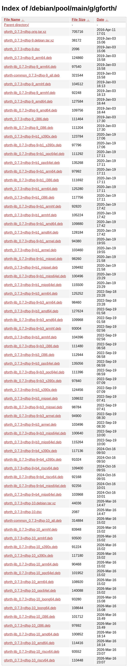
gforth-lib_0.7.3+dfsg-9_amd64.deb (30, 110)
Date (100, 19)
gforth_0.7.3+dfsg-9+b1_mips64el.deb (32, 285)
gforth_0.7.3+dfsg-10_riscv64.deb (29, 660)
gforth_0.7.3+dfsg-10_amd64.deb (29, 643)
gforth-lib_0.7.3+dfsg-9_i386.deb (28, 128)
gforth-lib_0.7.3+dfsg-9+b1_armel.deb (32, 241)
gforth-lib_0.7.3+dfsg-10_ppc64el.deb (32, 573)
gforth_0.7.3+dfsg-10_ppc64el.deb (30, 590)
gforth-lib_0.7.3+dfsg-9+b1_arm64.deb (33, 171)
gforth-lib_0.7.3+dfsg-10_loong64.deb (32, 599)
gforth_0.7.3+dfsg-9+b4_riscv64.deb (31, 468)
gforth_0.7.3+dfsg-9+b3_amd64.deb (31, 311)
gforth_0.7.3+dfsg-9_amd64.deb (28, 101)
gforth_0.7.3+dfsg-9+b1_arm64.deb (31, 189)
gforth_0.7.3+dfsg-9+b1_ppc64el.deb (32, 163)
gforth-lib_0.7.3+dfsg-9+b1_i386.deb (31, 180)
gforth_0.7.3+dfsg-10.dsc (23, 512)
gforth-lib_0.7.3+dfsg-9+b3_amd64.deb (33, 320)
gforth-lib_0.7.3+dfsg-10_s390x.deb (31, 547)
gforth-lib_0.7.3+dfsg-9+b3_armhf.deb (32, 328)
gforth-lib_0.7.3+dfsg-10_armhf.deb (30, 529)
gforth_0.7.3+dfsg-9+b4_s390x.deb (30, 451)
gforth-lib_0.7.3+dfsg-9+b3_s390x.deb (32, 381)
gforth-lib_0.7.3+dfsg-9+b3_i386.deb (31, 346)
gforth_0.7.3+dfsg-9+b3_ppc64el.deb (32, 363)
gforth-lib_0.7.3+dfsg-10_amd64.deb (31, 634)
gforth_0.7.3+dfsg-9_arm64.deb (28, 58)
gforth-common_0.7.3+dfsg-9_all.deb (32, 75)
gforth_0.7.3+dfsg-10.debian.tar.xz (30, 503)
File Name (12, 19)
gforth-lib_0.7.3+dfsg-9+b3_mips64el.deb (35, 433)
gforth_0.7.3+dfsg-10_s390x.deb (28, 555)
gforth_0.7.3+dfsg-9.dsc (22, 49)
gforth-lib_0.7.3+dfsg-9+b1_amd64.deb (33, 224)
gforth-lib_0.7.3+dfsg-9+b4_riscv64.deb (33, 477)
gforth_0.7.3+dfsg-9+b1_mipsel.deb (31, 267)
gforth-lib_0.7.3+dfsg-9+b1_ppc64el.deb (34, 154)
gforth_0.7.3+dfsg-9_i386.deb (26, 119)
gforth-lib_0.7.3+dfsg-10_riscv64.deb (31, 651)
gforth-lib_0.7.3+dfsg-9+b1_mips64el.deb (35, 276)
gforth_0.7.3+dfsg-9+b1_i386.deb (29, 197)
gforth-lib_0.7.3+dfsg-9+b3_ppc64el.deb (34, 372)
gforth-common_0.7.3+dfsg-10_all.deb (33, 520)
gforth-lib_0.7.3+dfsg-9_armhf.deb (29, 93)
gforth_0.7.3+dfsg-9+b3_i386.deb (29, 355)
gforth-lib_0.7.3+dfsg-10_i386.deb (29, 616)
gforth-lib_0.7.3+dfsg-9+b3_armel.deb (32, 416)
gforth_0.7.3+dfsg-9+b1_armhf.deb (30, 215)
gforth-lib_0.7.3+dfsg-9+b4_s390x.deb (32, 459)
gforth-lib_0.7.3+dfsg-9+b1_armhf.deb (32, 206)
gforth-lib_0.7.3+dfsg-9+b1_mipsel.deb (33, 259)
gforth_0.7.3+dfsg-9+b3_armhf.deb (30, 337)
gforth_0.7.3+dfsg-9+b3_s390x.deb (30, 390)
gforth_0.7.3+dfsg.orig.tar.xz (25, 31)
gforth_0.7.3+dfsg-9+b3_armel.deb (30, 424)
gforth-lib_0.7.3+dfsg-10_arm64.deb (31, 564)
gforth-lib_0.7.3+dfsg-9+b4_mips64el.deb (35, 486)
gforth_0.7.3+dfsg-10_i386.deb (27, 625)
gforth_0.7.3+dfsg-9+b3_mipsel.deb (31, 398)
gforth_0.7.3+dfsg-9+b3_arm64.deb (31, 293)
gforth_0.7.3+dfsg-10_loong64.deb (30, 608)
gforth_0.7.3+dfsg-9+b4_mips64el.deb (32, 494)
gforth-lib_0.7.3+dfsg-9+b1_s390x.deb (32, 145)
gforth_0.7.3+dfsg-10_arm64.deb (29, 582)
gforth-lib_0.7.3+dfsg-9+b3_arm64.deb (33, 302)
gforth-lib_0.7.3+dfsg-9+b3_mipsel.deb (33, 407)
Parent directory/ (16, 25)
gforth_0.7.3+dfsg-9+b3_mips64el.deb (32, 442)
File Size (78, 19)
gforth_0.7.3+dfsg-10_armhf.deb (28, 538)
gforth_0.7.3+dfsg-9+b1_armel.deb (30, 250)
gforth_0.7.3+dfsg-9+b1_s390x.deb (30, 136)
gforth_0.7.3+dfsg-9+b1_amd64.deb (31, 232)
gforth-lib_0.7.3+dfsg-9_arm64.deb (30, 66)
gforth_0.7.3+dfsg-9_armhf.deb (27, 84)
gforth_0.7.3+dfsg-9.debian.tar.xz (29, 40)
